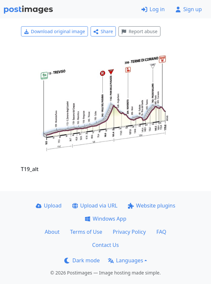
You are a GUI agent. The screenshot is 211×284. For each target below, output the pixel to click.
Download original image (54, 31)
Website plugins (151, 205)
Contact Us (105, 245)
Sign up (188, 9)
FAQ (161, 231)
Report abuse (139, 31)
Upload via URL (94, 205)
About (52, 231)
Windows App (105, 218)
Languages (125, 260)
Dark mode (82, 260)
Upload (49, 205)
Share (103, 31)
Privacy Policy (129, 231)
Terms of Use (86, 231)
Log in (153, 9)
